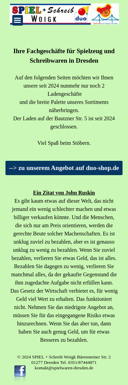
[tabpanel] (64, 96)
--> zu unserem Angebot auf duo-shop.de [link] (64, 167)
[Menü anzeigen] (17, 20)
